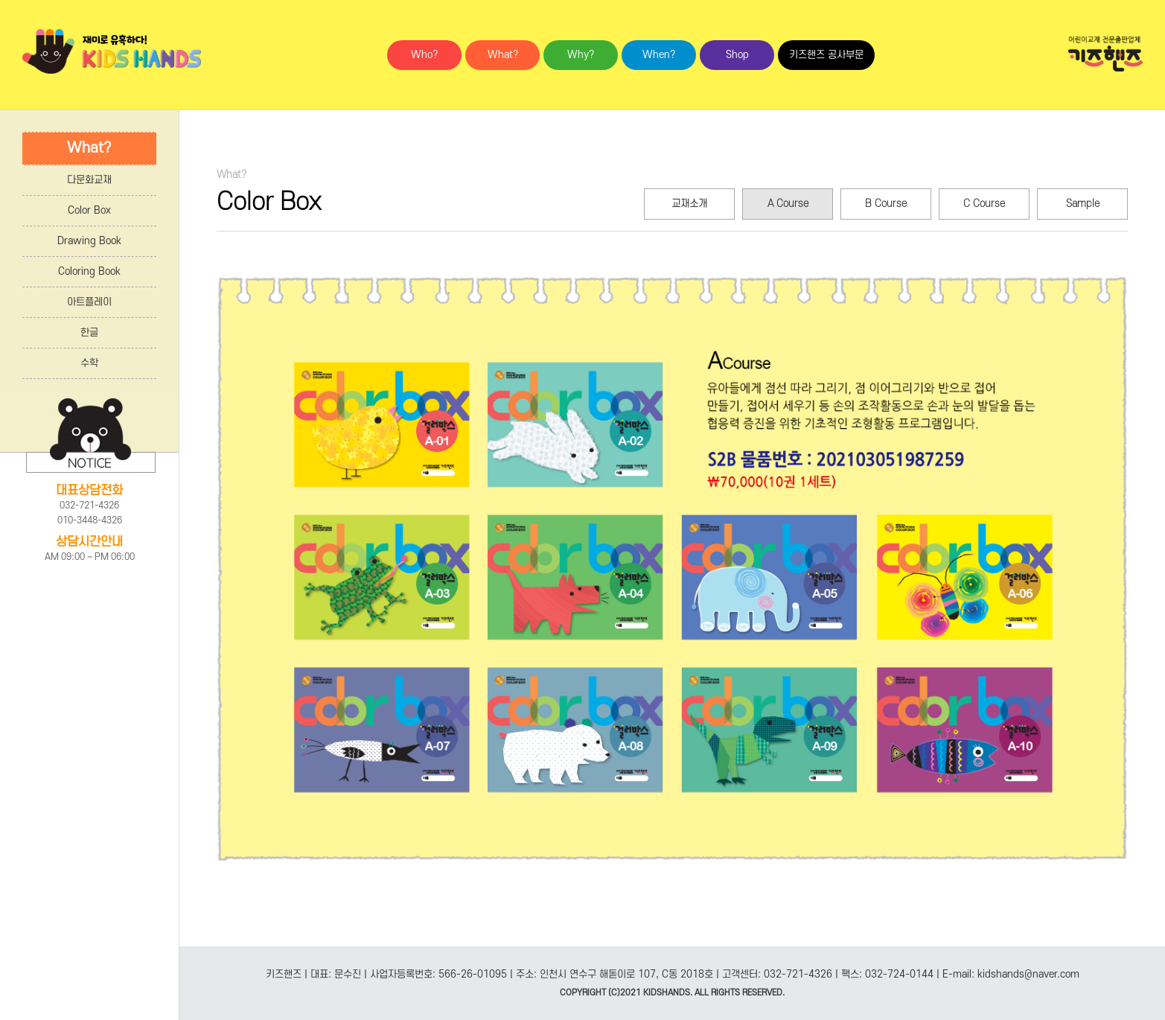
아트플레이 (89, 301)
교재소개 (689, 203)
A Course (787, 203)
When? (658, 54)
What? (503, 54)
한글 (89, 332)
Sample (1082, 203)
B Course (886, 203)
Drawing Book (89, 240)
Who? (424, 54)
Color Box (89, 210)
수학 (89, 363)
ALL (702, 993)
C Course (984, 203)
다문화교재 (89, 179)
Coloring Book (89, 271)
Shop (737, 54)
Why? (580, 54)
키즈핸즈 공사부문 (826, 54)
